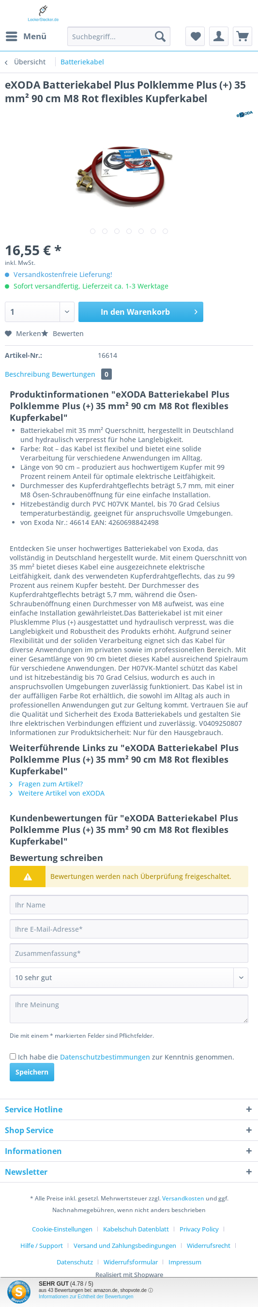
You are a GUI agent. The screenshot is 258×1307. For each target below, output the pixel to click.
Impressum (184, 1262)
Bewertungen (82, 374)
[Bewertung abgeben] (129, 978)
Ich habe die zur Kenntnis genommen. (126, 1056)
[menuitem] (25, 36)
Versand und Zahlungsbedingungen (125, 1245)
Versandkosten (183, 1198)
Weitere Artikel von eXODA (57, 793)
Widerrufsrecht (208, 1245)
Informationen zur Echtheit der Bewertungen (86, 1296)
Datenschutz (75, 1262)
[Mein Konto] (218, 36)
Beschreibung (27, 374)
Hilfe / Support (41, 1245)
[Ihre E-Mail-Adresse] (129, 928)
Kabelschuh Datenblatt (136, 1229)
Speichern (31, 1071)
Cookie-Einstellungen (62, 1229)
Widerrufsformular (131, 1262)
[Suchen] (160, 36)
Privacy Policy (199, 1229)
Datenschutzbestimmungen (105, 1056)
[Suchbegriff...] (118, 36)
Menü (26, 35)
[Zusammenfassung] (129, 953)
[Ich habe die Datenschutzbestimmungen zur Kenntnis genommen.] (13, 1056)
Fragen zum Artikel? (46, 783)
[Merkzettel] (195, 36)
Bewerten (62, 333)
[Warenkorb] (242, 36)
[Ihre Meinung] (129, 1009)
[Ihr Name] (129, 904)
